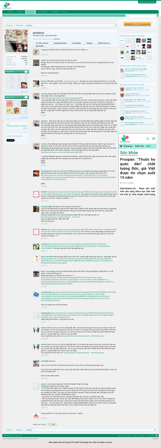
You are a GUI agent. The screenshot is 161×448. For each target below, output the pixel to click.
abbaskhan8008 (130, 124)
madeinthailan (46, 292)
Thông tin (89, 43)
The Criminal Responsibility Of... (135, 105)
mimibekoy (45, 244)
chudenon (128, 113)
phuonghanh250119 (131, 76)
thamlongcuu (46, 171)
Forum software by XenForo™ (20, 438)
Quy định (155, 438)
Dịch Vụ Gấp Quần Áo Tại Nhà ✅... (136, 69)
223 (26, 65)
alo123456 (45, 361)
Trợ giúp (134, 435)
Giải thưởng (40, 46)
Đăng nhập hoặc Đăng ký (147, 2)
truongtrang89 (46, 206)
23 (26, 71)
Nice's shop (45, 271)
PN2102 (44, 192)
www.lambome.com (71, 81)
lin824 (43, 60)
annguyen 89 (46, 50)
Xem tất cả (24, 91)
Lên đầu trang (150, 435)
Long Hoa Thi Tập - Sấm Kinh (134, 88)
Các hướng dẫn (43, 11)
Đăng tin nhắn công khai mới (54, 15)
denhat (43, 328)
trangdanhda (46, 313)
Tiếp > (54, 424)
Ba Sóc (44, 81)
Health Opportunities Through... (134, 122)
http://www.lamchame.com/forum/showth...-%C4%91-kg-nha (82, 336)
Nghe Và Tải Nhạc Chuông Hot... (135, 117)
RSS (156, 435)
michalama (128, 101)
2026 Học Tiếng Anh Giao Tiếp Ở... (136, 74)
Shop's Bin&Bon (47, 257)
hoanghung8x (129, 118)
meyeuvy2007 (46, 413)
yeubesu (44, 94)
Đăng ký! (137, 24)
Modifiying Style (8, 435)
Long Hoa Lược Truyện (132, 94)
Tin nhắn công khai (42, 43)
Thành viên (30, 12)
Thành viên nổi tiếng (11, 15)
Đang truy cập (24, 15)
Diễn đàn (20, 11)
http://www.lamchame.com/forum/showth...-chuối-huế (60, 217)
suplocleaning (129, 70)
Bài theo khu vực (103, 43)
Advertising (54, 11)
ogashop (127, 90)
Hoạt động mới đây (60, 43)
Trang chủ (10, 11)
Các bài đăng (76, 43)
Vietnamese (18, 435)
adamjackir (128, 107)
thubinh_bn (45, 384)
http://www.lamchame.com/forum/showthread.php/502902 (62, 98)
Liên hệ (64, 11)
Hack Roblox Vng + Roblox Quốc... (136, 99)
